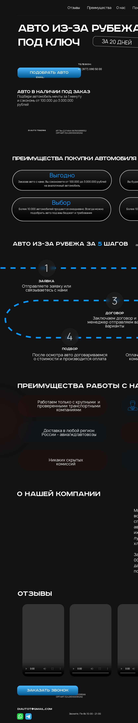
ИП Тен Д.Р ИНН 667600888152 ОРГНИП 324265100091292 (71, 131)
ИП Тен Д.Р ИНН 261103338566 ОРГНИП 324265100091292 (71, 695)
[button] (49, 73)
